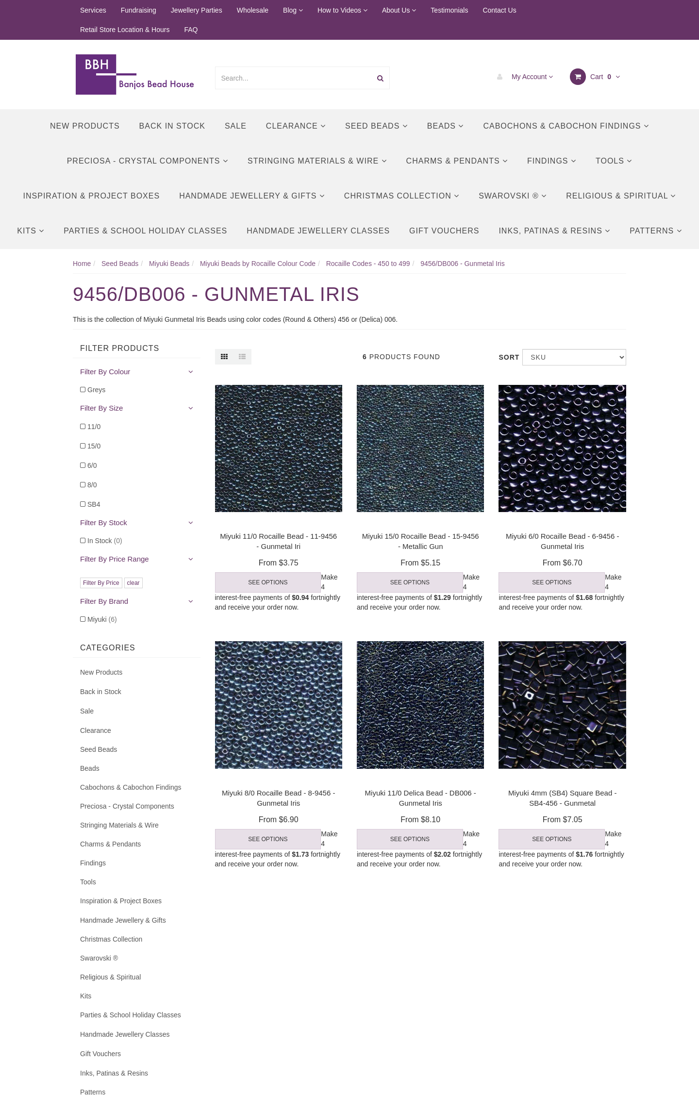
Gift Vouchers (444, 231)
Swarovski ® (513, 196)
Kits (30, 231)
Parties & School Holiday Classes (145, 231)
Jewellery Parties (196, 10)
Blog (293, 10)
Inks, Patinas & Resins (554, 231)
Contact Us (499, 10)
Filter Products (119, 348)
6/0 (92, 465)
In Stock (104, 541)
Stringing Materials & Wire (317, 161)
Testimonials (449, 10)
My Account (522, 76)
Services (93, 10)
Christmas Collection (401, 196)
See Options (267, 582)
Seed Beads (376, 126)
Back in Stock (172, 126)
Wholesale (252, 10)
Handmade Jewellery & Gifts (252, 196)
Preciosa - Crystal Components (147, 161)
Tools (614, 161)
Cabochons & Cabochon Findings (566, 126)
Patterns (656, 231)
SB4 (93, 504)
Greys (96, 390)
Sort (507, 357)
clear (133, 583)
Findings (551, 161)
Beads (445, 126)
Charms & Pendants (457, 161)
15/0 (93, 446)
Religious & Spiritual (621, 196)
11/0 (93, 427)
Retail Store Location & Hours (124, 29)
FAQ (191, 29)
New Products (85, 126)
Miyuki (102, 619)
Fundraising (138, 10)
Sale (236, 126)
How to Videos (342, 10)
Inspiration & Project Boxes (91, 196)
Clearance (296, 126)
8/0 (92, 485)
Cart (595, 76)
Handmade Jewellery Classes (318, 231)
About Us (399, 10)
